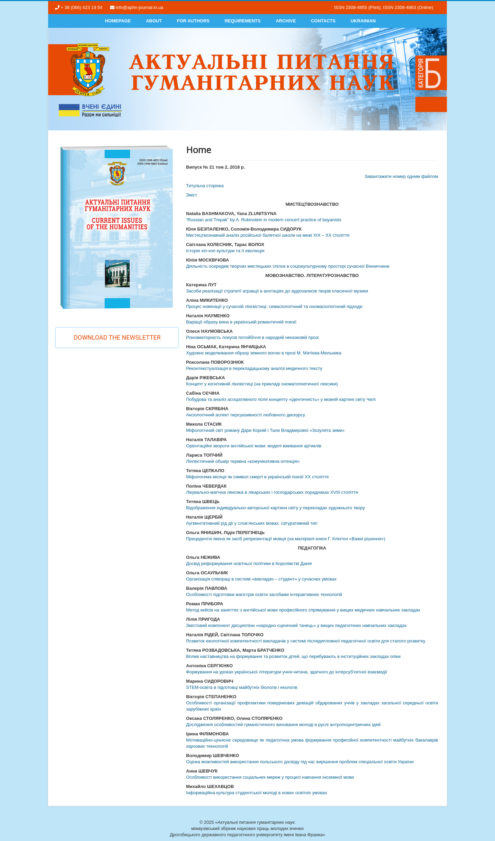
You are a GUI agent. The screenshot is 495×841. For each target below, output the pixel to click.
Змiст (191, 195)
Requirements (242, 20)
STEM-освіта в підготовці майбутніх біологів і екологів (241, 687)
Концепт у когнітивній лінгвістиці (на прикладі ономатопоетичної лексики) (262, 383)
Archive (286, 20)
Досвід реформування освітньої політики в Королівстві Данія (249, 563)
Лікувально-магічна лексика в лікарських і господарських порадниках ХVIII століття (272, 492)
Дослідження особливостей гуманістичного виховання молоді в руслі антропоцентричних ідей (283, 724)
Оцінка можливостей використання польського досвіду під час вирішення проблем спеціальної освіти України (300, 761)
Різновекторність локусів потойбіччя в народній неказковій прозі (252, 337)
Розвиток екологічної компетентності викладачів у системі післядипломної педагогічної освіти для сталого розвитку (305, 640)
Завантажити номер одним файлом (401, 176)
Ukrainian (363, 20)
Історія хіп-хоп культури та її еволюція (225, 250)
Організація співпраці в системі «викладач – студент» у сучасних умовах (261, 579)
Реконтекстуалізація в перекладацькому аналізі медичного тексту (254, 368)
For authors (193, 20)
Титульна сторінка (204, 185)
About (154, 20)
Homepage (118, 20)
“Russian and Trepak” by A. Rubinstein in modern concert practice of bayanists (263, 219)
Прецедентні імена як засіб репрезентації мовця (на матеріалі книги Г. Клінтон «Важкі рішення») (285, 538)
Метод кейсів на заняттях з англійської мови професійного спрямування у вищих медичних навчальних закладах (303, 610)
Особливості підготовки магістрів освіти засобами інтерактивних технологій (264, 594)
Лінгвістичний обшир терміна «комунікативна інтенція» (242, 461)
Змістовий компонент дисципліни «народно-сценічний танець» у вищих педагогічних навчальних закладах (296, 625)
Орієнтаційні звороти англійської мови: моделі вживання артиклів (253, 445)
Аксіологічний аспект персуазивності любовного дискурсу (245, 414)
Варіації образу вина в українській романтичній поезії (241, 321)
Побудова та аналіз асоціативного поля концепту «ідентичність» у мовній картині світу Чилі (280, 399)
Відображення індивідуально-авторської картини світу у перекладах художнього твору (275, 507)
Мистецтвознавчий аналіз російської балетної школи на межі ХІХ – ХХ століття (267, 235)
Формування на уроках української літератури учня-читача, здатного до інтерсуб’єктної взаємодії (286, 671)
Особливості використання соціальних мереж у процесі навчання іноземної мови (270, 777)
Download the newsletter (117, 337)
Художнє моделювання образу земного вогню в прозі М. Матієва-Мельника (263, 352)
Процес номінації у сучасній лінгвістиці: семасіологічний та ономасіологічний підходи (274, 306)
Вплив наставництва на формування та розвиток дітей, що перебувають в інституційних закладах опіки (293, 656)
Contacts (323, 20)
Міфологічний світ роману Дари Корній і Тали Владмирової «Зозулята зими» (265, 430)
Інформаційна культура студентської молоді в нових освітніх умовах (256, 792)
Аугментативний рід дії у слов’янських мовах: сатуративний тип (251, 523)
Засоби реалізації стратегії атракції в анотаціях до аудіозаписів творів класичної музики (277, 291)
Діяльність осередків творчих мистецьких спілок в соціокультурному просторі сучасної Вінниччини (287, 266)
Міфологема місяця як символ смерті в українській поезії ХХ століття (257, 476)
